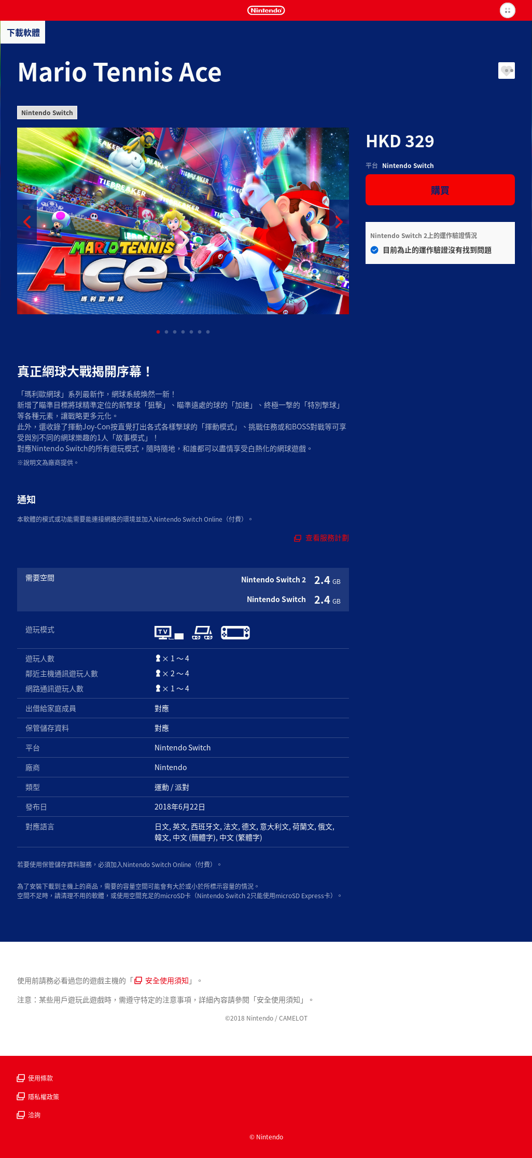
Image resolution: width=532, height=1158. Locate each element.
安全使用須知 (161, 980)
